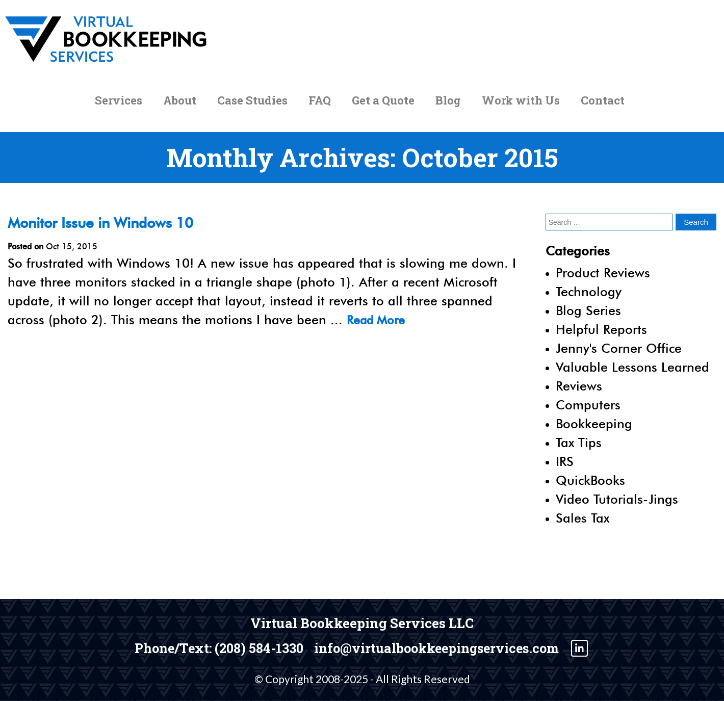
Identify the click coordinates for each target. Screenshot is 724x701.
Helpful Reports (601, 329)
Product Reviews (603, 272)
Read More (379, 319)
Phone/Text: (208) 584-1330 (205, 647)
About (179, 105)
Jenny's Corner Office (619, 348)
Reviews (579, 386)
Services (118, 105)
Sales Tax (582, 518)
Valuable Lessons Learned (632, 367)
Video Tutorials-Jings (617, 499)
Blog (448, 105)
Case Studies (252, 105)
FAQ (319, 105)
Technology (589, 291)
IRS (565, 461)
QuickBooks (590, 480)
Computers (588, 404)
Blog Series (588, 310)
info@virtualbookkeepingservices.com (445, 647)
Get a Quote (383, 105)
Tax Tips (579, 442)
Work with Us (521, 105)
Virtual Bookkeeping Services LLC (362, 622)
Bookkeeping (594, 423)
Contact (603, 105)
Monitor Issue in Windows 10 (110, 222)
